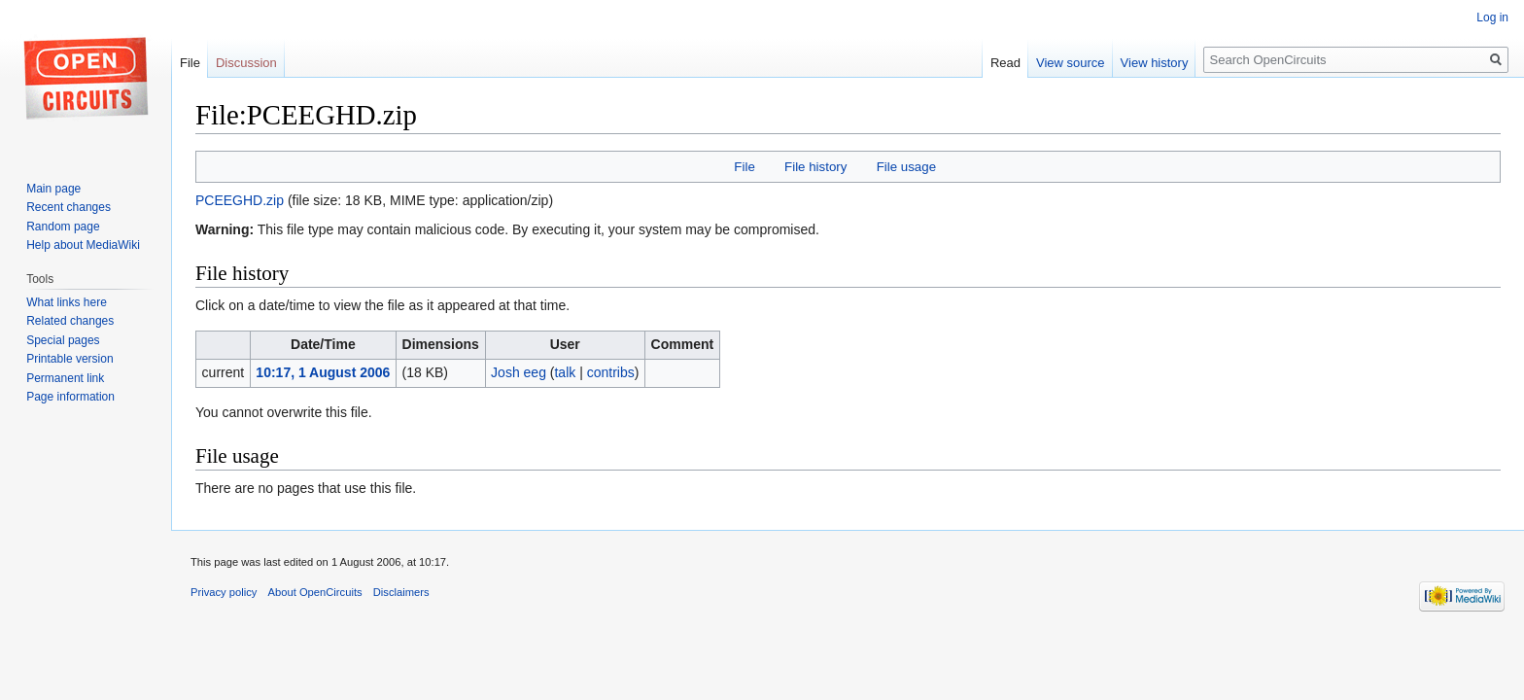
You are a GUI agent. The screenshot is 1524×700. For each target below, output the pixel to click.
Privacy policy (223, 592)
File (744, 166)
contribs (611, 372)
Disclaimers (401, 592)
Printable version (69, 359)
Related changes (70, 321)
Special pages (62, 340)
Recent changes (68, 207)
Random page (62, 226)
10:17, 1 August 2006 (323, 372)
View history (1155, 62)
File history (815, 166)
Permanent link (65, 378)
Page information (70, 396)
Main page (53, 188)
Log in (1492, 17)
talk (564, 372)
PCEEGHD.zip (239, 200)
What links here (66, 302)
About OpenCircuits (315, 592)
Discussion (246, 62)
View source (1070, 62)
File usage (906, 166)
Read (1005, 62)
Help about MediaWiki (83, 245)
